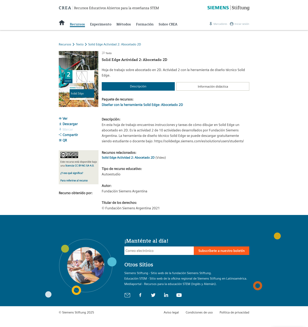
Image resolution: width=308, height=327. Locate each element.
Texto (80, 44)
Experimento (100, 24)
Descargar (68, 124)
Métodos (123, 24)
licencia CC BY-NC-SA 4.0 (79, 165)
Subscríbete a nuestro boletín (221, 251)
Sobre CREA (168, 24)
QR (63, 140)
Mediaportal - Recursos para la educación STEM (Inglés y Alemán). (170, 284)
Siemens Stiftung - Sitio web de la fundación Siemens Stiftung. (168, 273)
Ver (63, 118)
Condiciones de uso (199, 312)
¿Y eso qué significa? (71, 173)
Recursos (77, 24)
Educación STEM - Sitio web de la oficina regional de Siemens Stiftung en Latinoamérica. (185, 278)
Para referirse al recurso (74, 180)
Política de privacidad (234, 312)
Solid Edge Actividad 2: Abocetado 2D (114, 44)
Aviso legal (171, 312)
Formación (145, 24)
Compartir (68, 135)
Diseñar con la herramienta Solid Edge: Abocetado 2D (142, 105)
